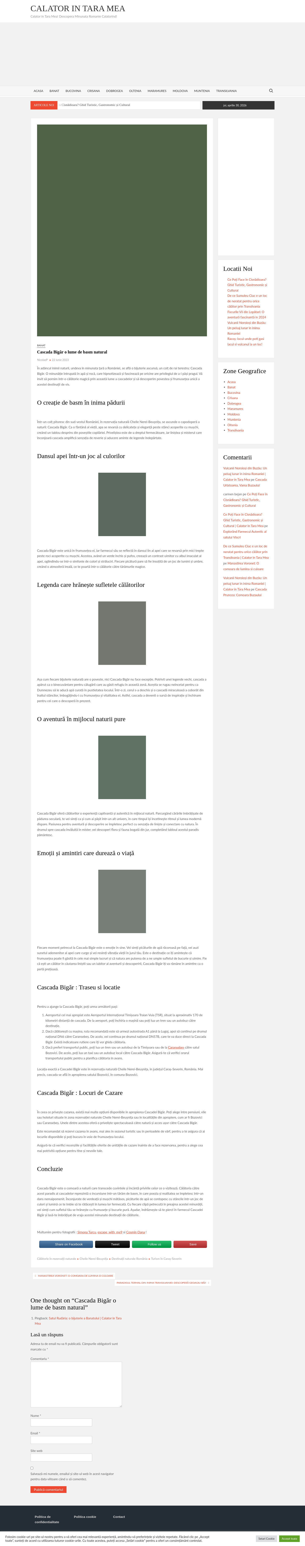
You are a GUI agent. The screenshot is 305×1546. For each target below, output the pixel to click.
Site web (36, 1451)
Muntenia (202, 91)
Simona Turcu (86, 1232)
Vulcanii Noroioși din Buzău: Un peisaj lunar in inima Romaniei (246, 328)
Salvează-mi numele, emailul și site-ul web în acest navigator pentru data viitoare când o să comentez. (72, 1476)
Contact (119, 1517)
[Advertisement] (152, 54)
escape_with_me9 (110, 1232)
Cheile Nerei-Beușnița (94, 1258)
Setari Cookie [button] (266, 1538)
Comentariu (39, 1359)
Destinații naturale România (129, 1258)
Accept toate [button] (289, 1538)
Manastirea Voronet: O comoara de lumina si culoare (75, 1275)
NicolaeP (42, 360)
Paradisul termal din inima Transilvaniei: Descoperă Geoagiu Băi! (161, 1282)
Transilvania (226, 91)
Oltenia (135, 91)
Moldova (180, 91)
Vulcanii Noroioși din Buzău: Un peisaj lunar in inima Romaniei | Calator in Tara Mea (245, 473)
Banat (54, 91)
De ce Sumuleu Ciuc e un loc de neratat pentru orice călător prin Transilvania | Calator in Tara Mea (246, 551)
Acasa (38, 91)
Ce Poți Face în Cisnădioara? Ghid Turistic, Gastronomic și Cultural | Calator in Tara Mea (243, 520)
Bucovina (73, 91)
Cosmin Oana (135, 1232)
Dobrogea (114, 91)
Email (35, 1433)
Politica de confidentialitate (47, 1519)
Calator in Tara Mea (77, 8)
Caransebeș (176, 1047)
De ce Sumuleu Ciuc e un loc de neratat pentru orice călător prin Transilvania (247, 301)
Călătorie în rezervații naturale (56, 1258)
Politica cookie (85, 1517)
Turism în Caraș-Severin (166, 1258)
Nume (35, 1415)
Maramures (157, 91)
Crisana (93, 91)
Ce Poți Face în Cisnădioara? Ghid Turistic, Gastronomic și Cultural (85, 105)
